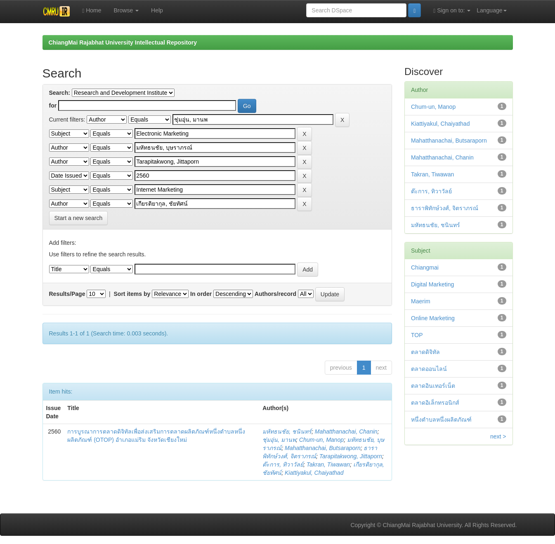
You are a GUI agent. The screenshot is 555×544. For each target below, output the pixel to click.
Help (157, 10)
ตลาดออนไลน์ (429, 369)
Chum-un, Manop (321, 439)
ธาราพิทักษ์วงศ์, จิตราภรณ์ (444, 208)
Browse (126, 10)
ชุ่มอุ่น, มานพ (279, 439)
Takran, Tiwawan (328, 464)
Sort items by (132, 294)
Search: (59, 92)
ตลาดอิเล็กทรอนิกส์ (435, 402)
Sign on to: (451, 10)
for (53, 105)
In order (201, 294)
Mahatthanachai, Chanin (346, 431)
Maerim (420, 301)
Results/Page (67, 294)
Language (491, 10)
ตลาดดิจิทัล (425, 352)
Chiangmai (425, 267)
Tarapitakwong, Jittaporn (350, 456)
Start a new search (78, 218)
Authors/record (275, 294)
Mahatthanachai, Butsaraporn (323, 448)
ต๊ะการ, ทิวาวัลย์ (282, 464)
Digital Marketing (432, 284)
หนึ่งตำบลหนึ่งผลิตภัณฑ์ (441, 419)
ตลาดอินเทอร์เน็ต (433, 385)
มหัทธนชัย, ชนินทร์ (287, 431)
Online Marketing (433, 318)
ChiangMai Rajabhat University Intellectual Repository (123, 42)
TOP (417, 335)
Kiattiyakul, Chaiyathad (314, 472)
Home (91, 10)
